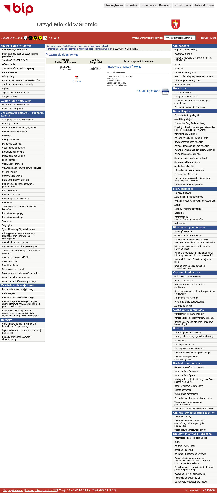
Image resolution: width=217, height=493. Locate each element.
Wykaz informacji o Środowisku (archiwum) (189, 285)
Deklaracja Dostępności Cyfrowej (190, 454)
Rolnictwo (7, 202)
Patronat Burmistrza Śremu (15, 180)
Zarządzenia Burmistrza (186, 96)
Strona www (149, 5)
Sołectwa (178, 68)
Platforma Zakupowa (12, 108)
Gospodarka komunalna (13, 148)
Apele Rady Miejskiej (184, 166)
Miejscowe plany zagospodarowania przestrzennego (192, 247)
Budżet (177, 64)
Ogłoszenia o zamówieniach (15, 104)
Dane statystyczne (183, 84)
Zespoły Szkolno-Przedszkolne (189, 348)
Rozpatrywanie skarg (12, 217)
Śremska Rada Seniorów (186, 371)
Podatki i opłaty (9, 190)
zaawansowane (208, 38)
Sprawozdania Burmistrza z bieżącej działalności (191, 101)
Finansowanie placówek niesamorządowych (186, 358)
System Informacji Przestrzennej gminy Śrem (193, 260)
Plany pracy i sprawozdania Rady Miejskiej (194, 150)
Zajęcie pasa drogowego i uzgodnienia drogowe (21, 251)
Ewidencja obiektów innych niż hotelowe (194, 408)
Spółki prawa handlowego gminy (190, 430)
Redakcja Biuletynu (183, 450)
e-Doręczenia (8, 64)
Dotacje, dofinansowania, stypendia (19, 127)
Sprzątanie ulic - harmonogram (189, 314)
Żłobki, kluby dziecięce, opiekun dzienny (193, 336)
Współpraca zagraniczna (186, 394)
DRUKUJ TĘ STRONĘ (153, 91)
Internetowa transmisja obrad (188, 184)
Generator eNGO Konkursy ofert (189, 367)
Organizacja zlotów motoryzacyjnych (20, 281)
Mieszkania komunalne (13, 156)
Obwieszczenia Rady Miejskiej (188, 142)
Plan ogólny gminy (183, 231)
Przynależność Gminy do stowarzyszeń (193, 398)
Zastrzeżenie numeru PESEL (16, 257)
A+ (50, 38)
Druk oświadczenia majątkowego (18, 289)
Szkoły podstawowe (184, 344)
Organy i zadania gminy (185, 49)
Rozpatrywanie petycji (12, 213)
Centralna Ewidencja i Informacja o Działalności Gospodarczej (19, 325)
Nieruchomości (9, 160)
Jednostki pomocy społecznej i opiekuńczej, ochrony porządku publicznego (189, 423)
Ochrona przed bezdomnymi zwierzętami (194, 318)
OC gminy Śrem (9, 172)
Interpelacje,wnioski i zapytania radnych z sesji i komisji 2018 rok (79, 49)
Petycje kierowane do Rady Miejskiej (192, 146)
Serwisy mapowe (182, 193)
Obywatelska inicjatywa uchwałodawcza (21, 168)
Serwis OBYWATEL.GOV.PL (15, 60)
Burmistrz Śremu (182, 92)
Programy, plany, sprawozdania (189, 302)
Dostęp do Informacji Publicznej (189, 474)
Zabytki (178, 205)
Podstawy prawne (183, 54)
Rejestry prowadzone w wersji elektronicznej (16, 338)
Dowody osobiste (10, 123)
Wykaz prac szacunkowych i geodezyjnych (194, 201)
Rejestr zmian (182, 5)
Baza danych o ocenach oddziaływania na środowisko (194, 292)
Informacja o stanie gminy (187, 80)
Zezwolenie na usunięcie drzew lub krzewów (19, 208)
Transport (7, 221)
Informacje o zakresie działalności (190, 438)
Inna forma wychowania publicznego (192, 352)
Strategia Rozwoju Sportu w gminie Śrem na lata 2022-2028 (194, 380)
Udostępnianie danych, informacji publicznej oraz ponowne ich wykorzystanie (18, 236)
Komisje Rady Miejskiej (185, 174)
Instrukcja (132, 5)
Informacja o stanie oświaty (187, 332)
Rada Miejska (8, 293)
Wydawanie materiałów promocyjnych (20, 246)
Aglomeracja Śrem (183, 306)
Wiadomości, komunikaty (14, 49)
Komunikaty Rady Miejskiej (187, 115)
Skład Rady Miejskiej (184, 119)
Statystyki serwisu (13, 490)
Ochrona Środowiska (12, 176)
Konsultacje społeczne (13, 152)
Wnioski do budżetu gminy (15, 242)
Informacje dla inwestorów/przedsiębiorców (188, 218)
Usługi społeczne (10, 139)
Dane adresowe (9, 72)
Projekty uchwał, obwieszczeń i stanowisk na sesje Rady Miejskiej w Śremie (194, 128)
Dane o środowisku (183, 280)
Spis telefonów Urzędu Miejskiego (18, 68)
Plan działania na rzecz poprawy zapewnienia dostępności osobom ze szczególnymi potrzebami (192, 460)
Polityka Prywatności (184, 446)
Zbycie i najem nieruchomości (188, 197)
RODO (177, 442)
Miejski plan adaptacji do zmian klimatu (193, 76)
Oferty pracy (8, 76)
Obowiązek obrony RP (12, 164)
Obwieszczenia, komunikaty (187, 235)
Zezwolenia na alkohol (13, 269)
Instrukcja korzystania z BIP (187, 478)
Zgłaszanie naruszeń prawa (15, 92)
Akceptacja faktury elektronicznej (18, 119)
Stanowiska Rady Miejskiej (187, 162)
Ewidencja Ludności (12, 144)
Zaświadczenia (9, 261)
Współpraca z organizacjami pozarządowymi (188, 403)
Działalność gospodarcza (14, 131)
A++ (56, 38)
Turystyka (7, 225)
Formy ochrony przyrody (186, 298)
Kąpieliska (179, 213)
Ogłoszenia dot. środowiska (187, 276)
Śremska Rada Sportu (185, 375)
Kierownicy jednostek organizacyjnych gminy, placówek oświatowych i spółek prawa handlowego (21, 304)
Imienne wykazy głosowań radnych (191, 138)
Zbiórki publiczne (10, 265)
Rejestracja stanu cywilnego (15, 198)
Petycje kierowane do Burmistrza (190, 107)
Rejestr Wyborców (11, 194)
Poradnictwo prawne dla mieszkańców (21, 80)
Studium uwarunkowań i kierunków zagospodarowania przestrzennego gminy (194, 240)
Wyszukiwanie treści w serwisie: (147, 38)
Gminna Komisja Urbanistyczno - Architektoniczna (190, 267)
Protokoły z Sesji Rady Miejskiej (189, 123)
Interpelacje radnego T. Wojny (124, 66)
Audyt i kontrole (9, 96)
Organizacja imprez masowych (17, 277)
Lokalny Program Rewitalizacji (189, 209)
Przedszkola (180, 340)
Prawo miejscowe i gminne (187, 154)
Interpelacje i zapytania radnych (93, 46)
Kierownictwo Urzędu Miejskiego (18, 297)
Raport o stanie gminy (185, 72)
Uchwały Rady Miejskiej (185, 134)
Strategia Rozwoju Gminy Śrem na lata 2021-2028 (193, 59)
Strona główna (113, 5)
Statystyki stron (204, 5)
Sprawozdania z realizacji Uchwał (190, 158)
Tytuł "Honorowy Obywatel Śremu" (18, 229)
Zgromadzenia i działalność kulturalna (20, 273)
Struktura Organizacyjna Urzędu (17, 84)
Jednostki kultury (182, 416)
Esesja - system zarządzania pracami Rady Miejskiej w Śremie (192, 179)
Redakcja (165, 5)
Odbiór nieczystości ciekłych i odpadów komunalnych (193, 323)
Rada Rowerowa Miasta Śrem (188, 386)
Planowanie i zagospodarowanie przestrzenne (18, 185)
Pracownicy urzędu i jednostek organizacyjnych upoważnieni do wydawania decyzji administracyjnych (20, 313)
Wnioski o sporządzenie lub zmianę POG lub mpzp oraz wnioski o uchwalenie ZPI (194, 254)
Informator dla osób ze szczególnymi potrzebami (20, 55)
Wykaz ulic (179, 223)
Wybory (6, 88)
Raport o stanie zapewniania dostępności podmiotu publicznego (194, 468)
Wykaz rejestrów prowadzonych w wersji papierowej (21, 331)
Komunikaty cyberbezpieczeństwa (190, 482)
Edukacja (6, 135)
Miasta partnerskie (183, 390)
